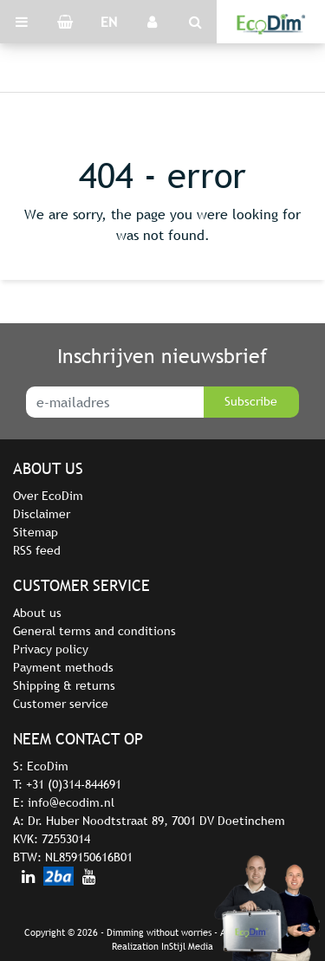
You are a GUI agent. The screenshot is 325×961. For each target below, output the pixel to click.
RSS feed (37, 550)
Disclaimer (41, 514)
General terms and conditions (94, 631)
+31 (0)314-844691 (73, 784)
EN (109, 21)
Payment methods (63, 667)
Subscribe (250, 401)
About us (37, 612)
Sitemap (35, 532)
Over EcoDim (48, 495)
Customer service (60, 703)
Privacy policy (50, 649)
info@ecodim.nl (71, 802)
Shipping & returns (64, 685)
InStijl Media (187, 946)
